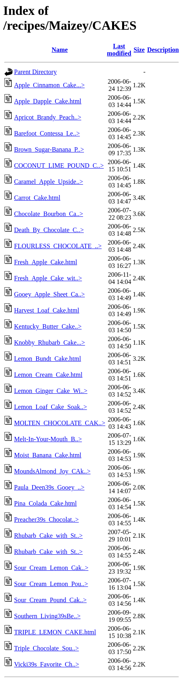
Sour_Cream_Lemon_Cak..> (51, 567)
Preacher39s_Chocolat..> (46, 519)
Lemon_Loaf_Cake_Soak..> (50, 406)
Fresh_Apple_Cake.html (45, 262)
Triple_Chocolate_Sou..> (46, 648)
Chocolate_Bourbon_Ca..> (48, 213)
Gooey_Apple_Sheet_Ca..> (49, 294)
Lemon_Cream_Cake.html (48, 374)
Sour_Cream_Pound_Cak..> (50, 600)
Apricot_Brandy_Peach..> (47, 117)
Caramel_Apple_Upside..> (48, 181)
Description (163, 49)
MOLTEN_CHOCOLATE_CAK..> (59, 423)
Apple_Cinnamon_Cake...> (49, 85)
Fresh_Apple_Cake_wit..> (48, 278)
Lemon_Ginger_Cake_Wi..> (51, 390)
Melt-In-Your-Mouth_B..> (48, 439)
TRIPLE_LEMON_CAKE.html (55, 632)
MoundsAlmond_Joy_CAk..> (52, 471)
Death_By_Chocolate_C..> (49, 229)
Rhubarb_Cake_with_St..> (48, 535)
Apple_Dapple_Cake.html (48, 101)
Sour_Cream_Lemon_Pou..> (51, 583)
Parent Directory (35, 71)
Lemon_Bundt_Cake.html (47, 358)
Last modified (119, 50)
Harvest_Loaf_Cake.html (46, 310)
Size (139, 49)
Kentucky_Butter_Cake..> (48, 326)
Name (60, 49)
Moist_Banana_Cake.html (48, 455)
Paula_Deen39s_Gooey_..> (49, 487)
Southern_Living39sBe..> (47, 616)
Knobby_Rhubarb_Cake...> (49, 342)
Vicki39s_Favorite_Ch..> (46, 664)
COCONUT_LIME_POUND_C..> (59, 165)
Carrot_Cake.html (37, 197)
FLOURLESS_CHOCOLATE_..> (58, 246)
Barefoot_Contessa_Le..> (47, 133)
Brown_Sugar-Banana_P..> (49, 149)
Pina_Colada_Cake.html (45, 503)
